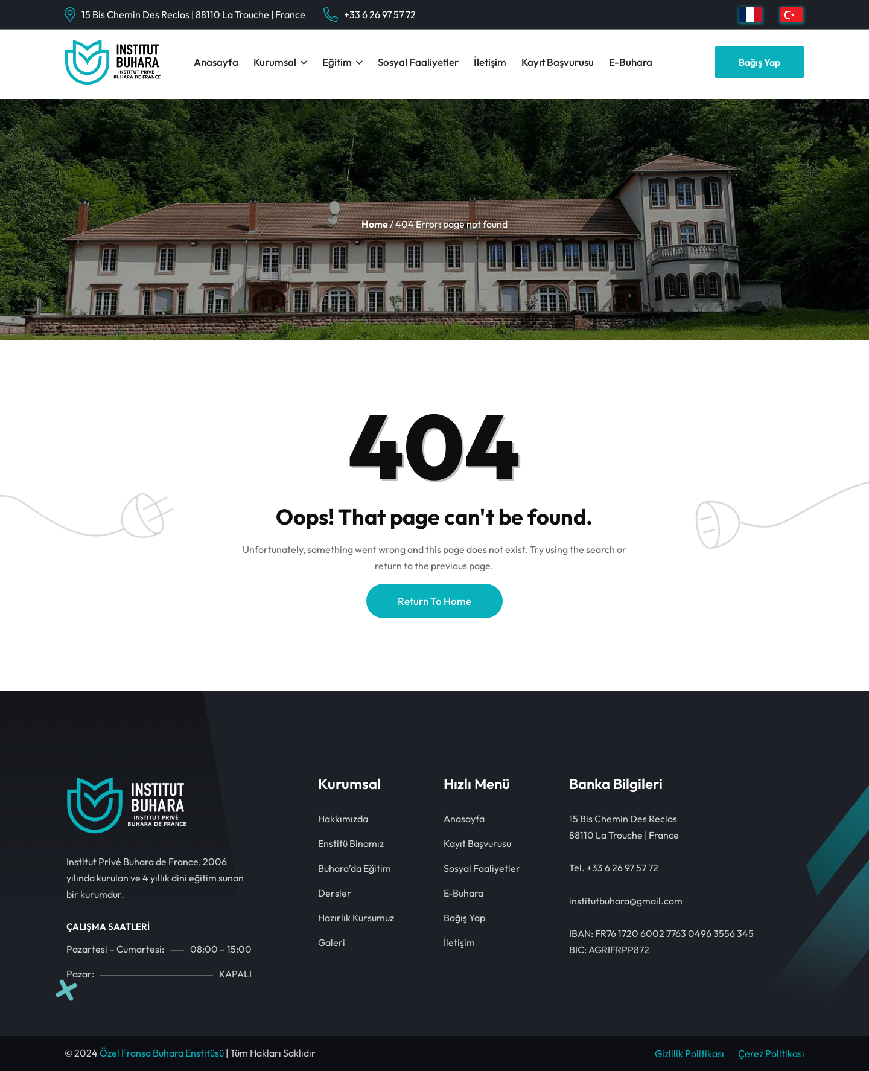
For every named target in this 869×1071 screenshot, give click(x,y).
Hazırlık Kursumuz (356, 918)
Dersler (334, 893)
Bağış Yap (759, 62)
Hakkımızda (343, 819)
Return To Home (434, 601)
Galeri (331, 942)
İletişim (490, 62)
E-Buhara (630, 62)
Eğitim (337, 62)
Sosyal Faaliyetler (418, 62)
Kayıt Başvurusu (557, 62)
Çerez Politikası (771, 1053)
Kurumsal (274, 62)
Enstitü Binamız (351, 843)
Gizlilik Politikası (689, 1053)
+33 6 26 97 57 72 (380, 14)
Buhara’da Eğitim (354, 868)
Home (374, 224)
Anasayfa (216, 62)
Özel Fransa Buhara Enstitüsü (162, 1053)
